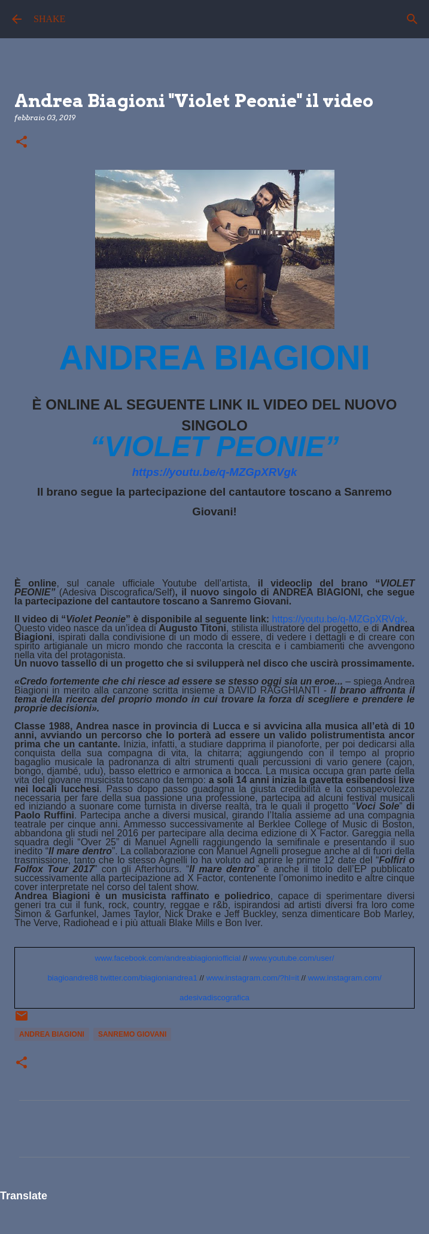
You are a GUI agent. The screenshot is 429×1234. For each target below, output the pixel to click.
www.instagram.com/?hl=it (252, 977)
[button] (21, 143)
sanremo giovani (132, 1034)
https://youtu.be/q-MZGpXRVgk (214, 472)
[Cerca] (412, 19)
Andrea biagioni (51, 1034)
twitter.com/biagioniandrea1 (149, 977)
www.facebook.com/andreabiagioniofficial (168, 958)
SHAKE (49, 19)
